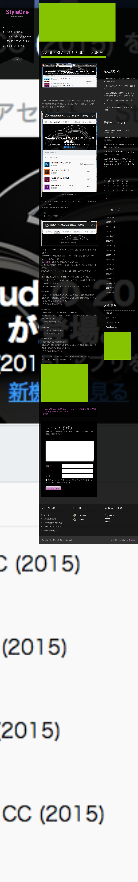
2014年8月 (110, 293)
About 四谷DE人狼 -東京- (19, 36)
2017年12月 (110, 246)
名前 (48, 466)
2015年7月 (110, 264)
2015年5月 (110, 274)
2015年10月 (110, 255)
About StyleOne (15, 32)
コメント (50, 439)
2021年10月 (110, 222)
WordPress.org (111, 327)
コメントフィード (113, 322)
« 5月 (106, 198)
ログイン (109, 313)
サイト (48, 476)
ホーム (10, 27)
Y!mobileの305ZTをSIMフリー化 (116, 130)
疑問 (48, 262)
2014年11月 (110, 283)
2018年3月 (110, 236)
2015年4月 (110, 279)
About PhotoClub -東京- (18, 41)
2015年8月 (110, 260)
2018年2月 (110, 241)
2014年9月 (110, 288)
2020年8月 (110, 232)
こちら (58, 304)
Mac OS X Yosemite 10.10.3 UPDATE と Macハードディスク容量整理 (55, 411)
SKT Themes (130, 540)
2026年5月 (110, 217)
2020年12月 (110, 227)
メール (49, 471)
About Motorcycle (16, 46)
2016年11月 (110, 250)
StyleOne (17, 12)
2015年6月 (110, 269)
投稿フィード (111, 318)
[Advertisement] (77, 22)
